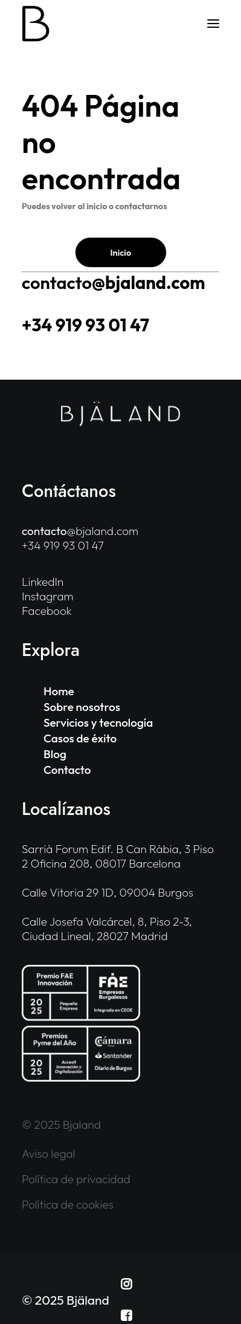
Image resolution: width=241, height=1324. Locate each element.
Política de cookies (68, 1204)
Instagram (48, 596)
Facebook (47, 610)
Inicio (120, 252)
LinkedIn (42, 581)
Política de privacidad (76, 1179)
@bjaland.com (113, 282)
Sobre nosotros (81, 706)
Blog (54, 754)
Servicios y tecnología (98, 722)
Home (58, 691)
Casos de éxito (80, 738)
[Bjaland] (36, 23)
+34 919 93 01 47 (85, 325)
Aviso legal (49, 1153)
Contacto (67, 769)
